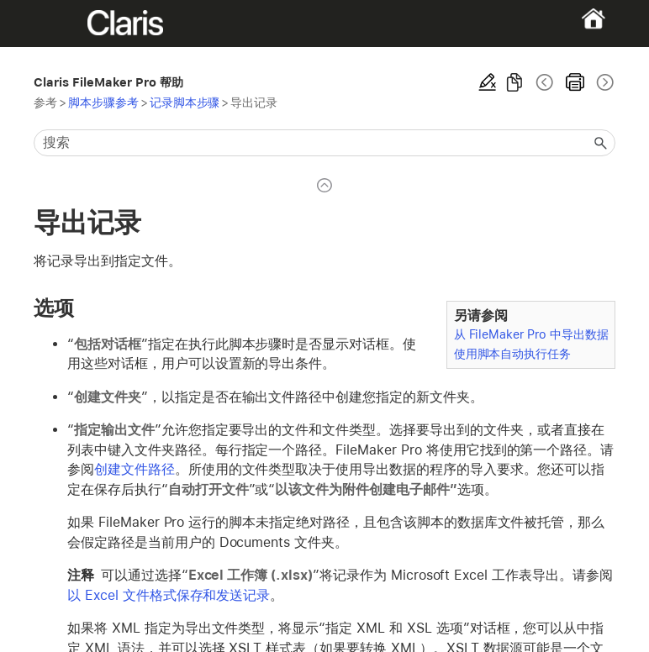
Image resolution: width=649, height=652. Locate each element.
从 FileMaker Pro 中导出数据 (531, 334)
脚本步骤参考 (103, 102)
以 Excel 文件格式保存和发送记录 (168, 595)
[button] (600, 142)
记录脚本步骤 (185, 102)
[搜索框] (324, 142)
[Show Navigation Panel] (61, 23)
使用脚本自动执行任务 (513, 353)
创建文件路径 (134, 469)
